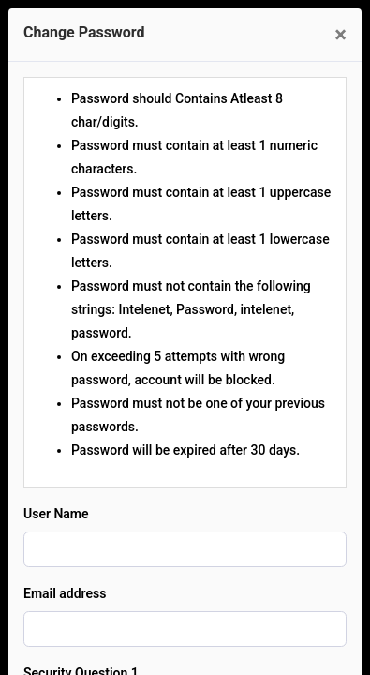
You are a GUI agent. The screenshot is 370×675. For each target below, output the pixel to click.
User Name (56, 513)
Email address (64, 593)
